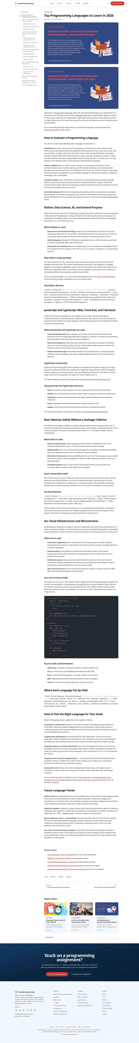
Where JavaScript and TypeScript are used (29, 39)
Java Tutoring (81, 1000)
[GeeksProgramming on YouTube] (35, 1010)
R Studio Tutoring (83, 1003)
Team (104, 997)
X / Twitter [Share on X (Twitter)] (52, 877)
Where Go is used (28, 66)
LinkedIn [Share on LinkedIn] (61, 877)
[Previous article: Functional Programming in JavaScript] (62, 886)
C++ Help (56, 1003)
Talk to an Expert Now (57, 974)
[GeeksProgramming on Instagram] (31, 1010)
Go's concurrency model (30, 69)
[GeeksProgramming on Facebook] (27, 1010)
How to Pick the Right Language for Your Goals (29, 81)
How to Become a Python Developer (61, 855)
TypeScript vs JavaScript (30, 42)
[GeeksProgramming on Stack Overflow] (20, 1010)
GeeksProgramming (51, 130)
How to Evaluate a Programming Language (29, 16)
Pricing (78, 3)
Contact (104, 1014)
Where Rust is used (28, 54)
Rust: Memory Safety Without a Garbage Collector (30, 50)
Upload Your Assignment (80, 974)
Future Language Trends (29, 85)
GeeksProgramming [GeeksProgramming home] (24, 992)
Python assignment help (106, 277)
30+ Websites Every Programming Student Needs (106, 921)
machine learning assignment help (90, 780)
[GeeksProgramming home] (24, 3)
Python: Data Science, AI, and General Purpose (30, 20)
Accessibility (86, 1027)
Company (86, 3)
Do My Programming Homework (62, 994)
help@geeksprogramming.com (24, 1014)
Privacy (51, 1027)
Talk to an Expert (117, 3)
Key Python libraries (29, 29)
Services (60, 3)
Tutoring (69, 3)
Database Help (57, 1008)
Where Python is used (29, 24)
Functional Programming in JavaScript (61, 862)
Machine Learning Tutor (85, 1005)
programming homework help (96, 412)
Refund (62, 1027)
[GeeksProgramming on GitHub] (16, 1010)
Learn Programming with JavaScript (96, 379)
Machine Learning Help (60, 1011)
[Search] (108, 3)
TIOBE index (73, 213)
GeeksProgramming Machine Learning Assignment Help (68, 869)
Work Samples (106, 1003)
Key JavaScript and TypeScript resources (29, 46)
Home (52, 3)
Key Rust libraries (28, 59)
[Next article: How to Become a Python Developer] (100, 886)
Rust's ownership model (30, 56)
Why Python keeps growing (31, 26)
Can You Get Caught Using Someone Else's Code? (80, 921)
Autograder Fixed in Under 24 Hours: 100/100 (55, 921)
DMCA (79, 1027)
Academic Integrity (71, 1027)
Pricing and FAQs (107, 1008)
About (104, 994)
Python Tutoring (82, 997)
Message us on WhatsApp (22, 1016)
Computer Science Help (60, 1014)
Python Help (56, 1000)
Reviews (104, 1000)
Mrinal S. (59, 19)
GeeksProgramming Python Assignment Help (64, 866)
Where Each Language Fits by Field (29, 77)
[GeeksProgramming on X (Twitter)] (23, 1010)
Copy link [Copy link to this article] (68, 877)
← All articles (48, 937)
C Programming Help (59, 1005)
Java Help (56, 997)
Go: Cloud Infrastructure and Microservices (30, 63)
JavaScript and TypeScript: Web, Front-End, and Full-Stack (29, 33)
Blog (103, 1011)
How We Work (106, 1005)
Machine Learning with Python (59, 858)
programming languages (63, 113)
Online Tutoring (82, 994)
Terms (57, 1027)
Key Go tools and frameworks (28, 72)
